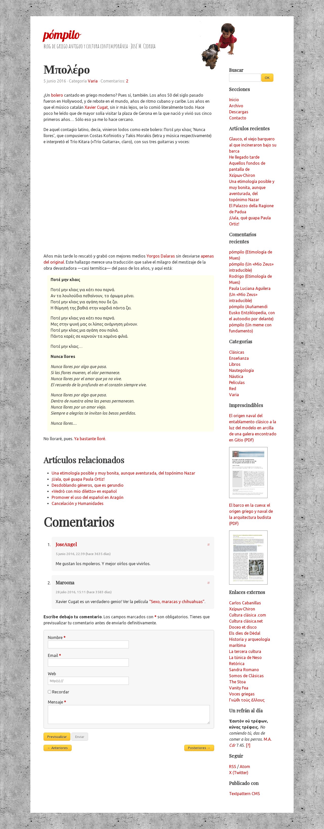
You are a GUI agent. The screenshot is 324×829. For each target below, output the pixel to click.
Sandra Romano (244, 669)
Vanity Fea (238, 688)
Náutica (236, 376)
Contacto (237, 118)
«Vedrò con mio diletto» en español (84, 491)
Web (52, 673)
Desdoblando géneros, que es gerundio (88, 485)
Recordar (60, 692)
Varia (93, 81)
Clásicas (236, 352)
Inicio (234, 99)
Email (54, 655)
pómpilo (61, 34)
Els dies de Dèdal (244, 633)
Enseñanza (239, 358)
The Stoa (237, 681)
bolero (57, 95)
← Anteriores (57, 748)
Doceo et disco (243, 627)
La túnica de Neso (245, 657)
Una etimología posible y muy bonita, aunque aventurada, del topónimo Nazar (123, 473)
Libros (234, 364)
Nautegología (241, 370)
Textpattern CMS (244, 793)
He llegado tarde (244, 157)
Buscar (236, 70)
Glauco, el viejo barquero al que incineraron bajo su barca (252, 145)
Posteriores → (199, 748)
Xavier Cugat (96, 107)
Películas (237, 382)
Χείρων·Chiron (242, 609)
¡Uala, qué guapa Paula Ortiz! (78, 479)
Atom (245, 766)
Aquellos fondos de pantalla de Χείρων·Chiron (247, 169)
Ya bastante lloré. (90, 438)
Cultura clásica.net (246, 621)
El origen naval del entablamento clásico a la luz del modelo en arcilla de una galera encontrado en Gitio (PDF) (252, 427)
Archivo (236, 105)
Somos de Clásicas (246, 675)
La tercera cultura (245, 651)
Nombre (57, 637)
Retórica (237, 663)
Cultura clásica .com (247, 615)
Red (232, 388)
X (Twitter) (238, 772)
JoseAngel (66, 544)
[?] (248, 745)
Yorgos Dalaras (161, 256)
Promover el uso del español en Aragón (88, 497)
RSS (232, 766)
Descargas (238, 112)
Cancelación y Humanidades (78, 503)
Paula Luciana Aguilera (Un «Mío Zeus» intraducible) (250, 294)
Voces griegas (242, 694)
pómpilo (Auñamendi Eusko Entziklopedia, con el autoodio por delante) (252, 312)
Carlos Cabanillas (245, 603)
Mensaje (57, 702)
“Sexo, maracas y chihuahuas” (177, 601)
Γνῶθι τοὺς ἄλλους (247, 700)
